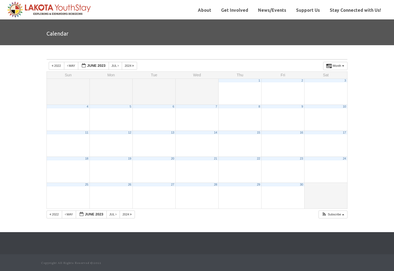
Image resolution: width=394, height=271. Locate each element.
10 (344, 106)
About (204, 10)
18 (86, 158)
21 (215, 158)
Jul (116, 65)
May (71, 65)
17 (344, 132)
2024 (130, 65)
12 (129, 132)
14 (215, 132)
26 (129, 184)
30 (301, 184)
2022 (57, 65)
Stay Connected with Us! (355, 10)
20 (172, 158)
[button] (333, 214)
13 (172, 132)
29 (258, 184)
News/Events (272, 10)
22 (258, 158)
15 (258, 132)
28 (215, 184)
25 (86, 184)
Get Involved (234, 10)
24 (344, 158)
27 (172, 184)
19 (129, 158)
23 (301, 158)
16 (301, 132)
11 (86, 132)
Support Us (308, 10)
